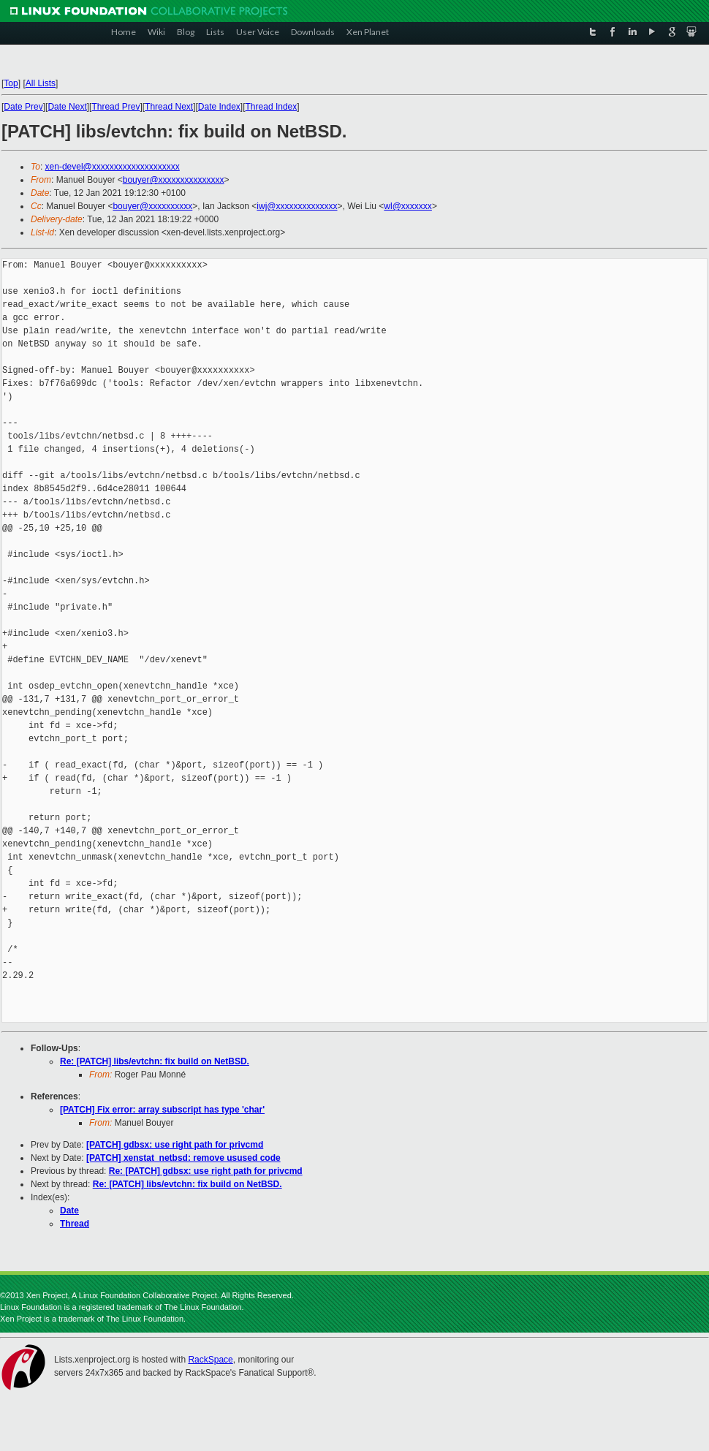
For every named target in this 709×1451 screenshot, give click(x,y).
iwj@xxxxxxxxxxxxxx (297, 206)
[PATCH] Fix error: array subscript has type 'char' (162, 1110)
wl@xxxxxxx (408, 206)
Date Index (219, 107)
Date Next (67, 107)
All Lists (41, 83)
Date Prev (23, 107)
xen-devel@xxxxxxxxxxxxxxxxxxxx (112, 167)
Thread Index (271, 107)
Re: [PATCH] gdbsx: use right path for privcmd (206, 1171)
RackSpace (210, 1360)
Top (11, 83)
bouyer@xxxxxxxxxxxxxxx (173, 180)
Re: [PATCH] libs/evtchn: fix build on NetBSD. (154, 1061)
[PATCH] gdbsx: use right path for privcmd (174, 1145)
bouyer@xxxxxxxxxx (152, 206)
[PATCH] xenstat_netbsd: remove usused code (183, 1158)
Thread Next (169, 107)
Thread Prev (115, 107)
